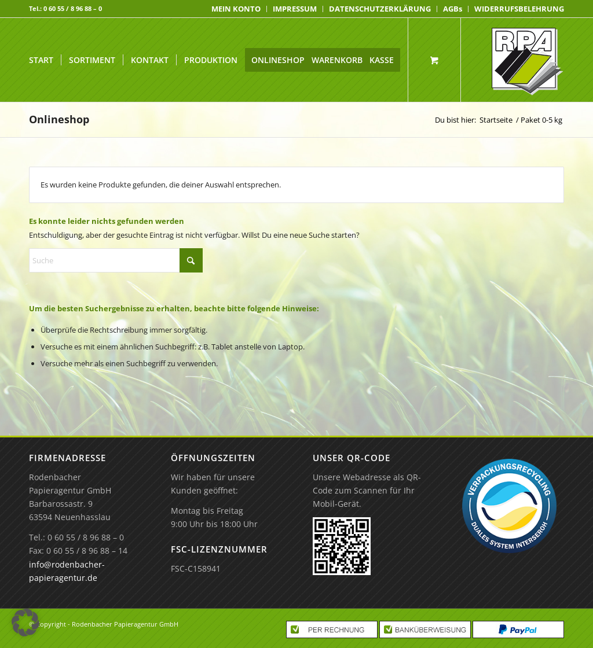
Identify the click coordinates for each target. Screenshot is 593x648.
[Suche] (116, 260)
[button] (25, 622)
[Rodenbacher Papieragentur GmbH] (527, 60)
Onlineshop (59, 119)
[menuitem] (236, 9)
